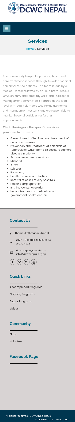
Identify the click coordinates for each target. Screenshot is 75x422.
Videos (14, 308)
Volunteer (16, 341)
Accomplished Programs (26, 287)
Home (30, 49)
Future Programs (21, 301)
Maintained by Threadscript (52, 419)
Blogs (13, 334)
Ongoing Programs (22, 294)
